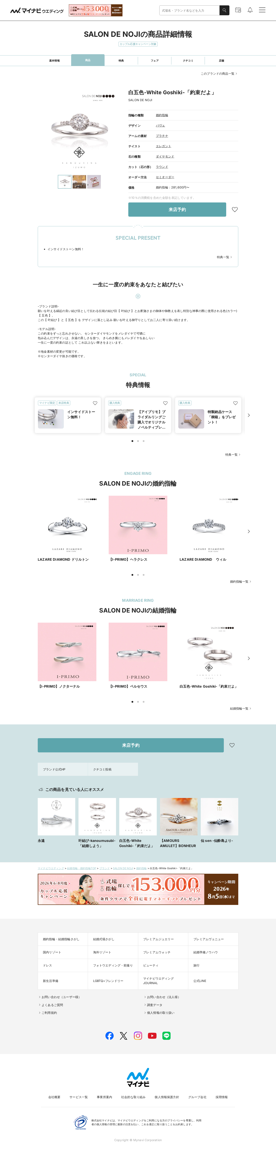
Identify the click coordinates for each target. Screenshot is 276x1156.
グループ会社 (197, 1097)
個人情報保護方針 (167, 1097)
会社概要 (54, 1097)
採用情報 (222, 1097)
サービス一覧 (78, 1097)
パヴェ (160, 125)
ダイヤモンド (165, 156)
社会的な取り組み (133, 1097)
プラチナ (162, 135)
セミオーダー (165, 177)
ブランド (104, 868)
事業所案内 (104, 1097)
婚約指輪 (162, 115)
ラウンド (162, 166)
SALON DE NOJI (123, 868)
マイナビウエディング (51, 868)
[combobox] (189, 10)
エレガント (163, 146)
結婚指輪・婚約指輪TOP (81, 868)
